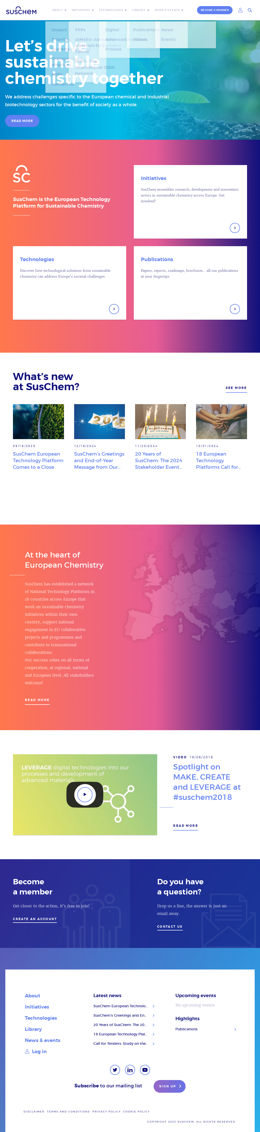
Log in (36, 1051)
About (57, 10)
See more (236, 388)
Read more (37, 700)
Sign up (171, 1087)
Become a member (215, 10)
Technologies (111, 10)
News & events (167, 10)
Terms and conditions (68, 1111)
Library (138, 10)
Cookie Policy (136, 1111)
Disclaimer (34, 1111)
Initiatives (81, 10)
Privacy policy (106, 1111)
